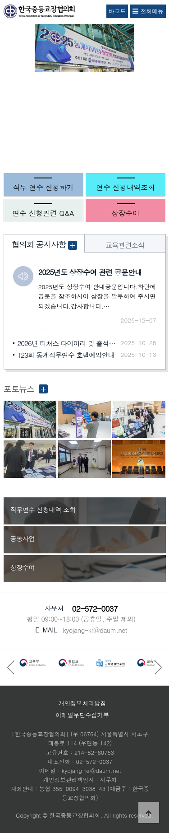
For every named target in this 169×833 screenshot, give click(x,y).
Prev (9, 125)
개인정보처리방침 (82, 703)
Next (160, 125)
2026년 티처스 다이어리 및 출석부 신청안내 (69, 343)
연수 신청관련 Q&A (43, 213)
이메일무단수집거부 (82, 715)
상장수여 (125, 213)
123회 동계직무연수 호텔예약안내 (66, 355)
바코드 (117, 11)
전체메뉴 (147, 11)
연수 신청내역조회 (125, 187)
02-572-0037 (95, 608)
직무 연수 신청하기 (43, 187)
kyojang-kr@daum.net (95, 630)
